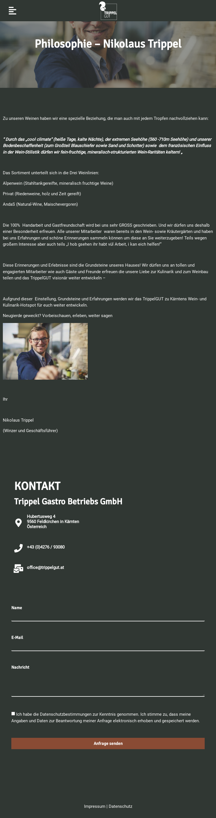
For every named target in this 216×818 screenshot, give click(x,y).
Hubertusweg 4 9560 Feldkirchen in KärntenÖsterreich (53, 521)
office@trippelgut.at (45, 567)
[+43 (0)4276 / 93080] (18, 548)
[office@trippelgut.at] (18, 568)
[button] (12, 10)
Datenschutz (120, 806)
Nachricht (20, 667)
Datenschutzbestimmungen (66, 714)
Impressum (94, 806)
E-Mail (17, 638)
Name (16, 608)
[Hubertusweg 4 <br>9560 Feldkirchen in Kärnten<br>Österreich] (18, 523)
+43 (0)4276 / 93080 (46, 547)
